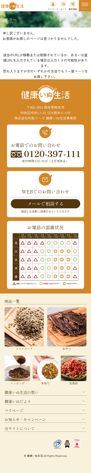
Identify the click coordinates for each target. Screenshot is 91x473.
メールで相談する (45, 203)
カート (63, 6)
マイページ (53, 6)
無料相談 (73, 6)
